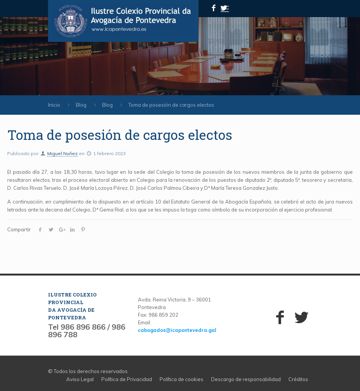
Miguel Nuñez (62, 153)
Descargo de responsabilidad (246, 379)
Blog (81, 105)
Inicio (54, 105)
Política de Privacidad (126, 379)
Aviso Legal (80, 379)
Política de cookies (181, 379)
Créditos (298, 379)
